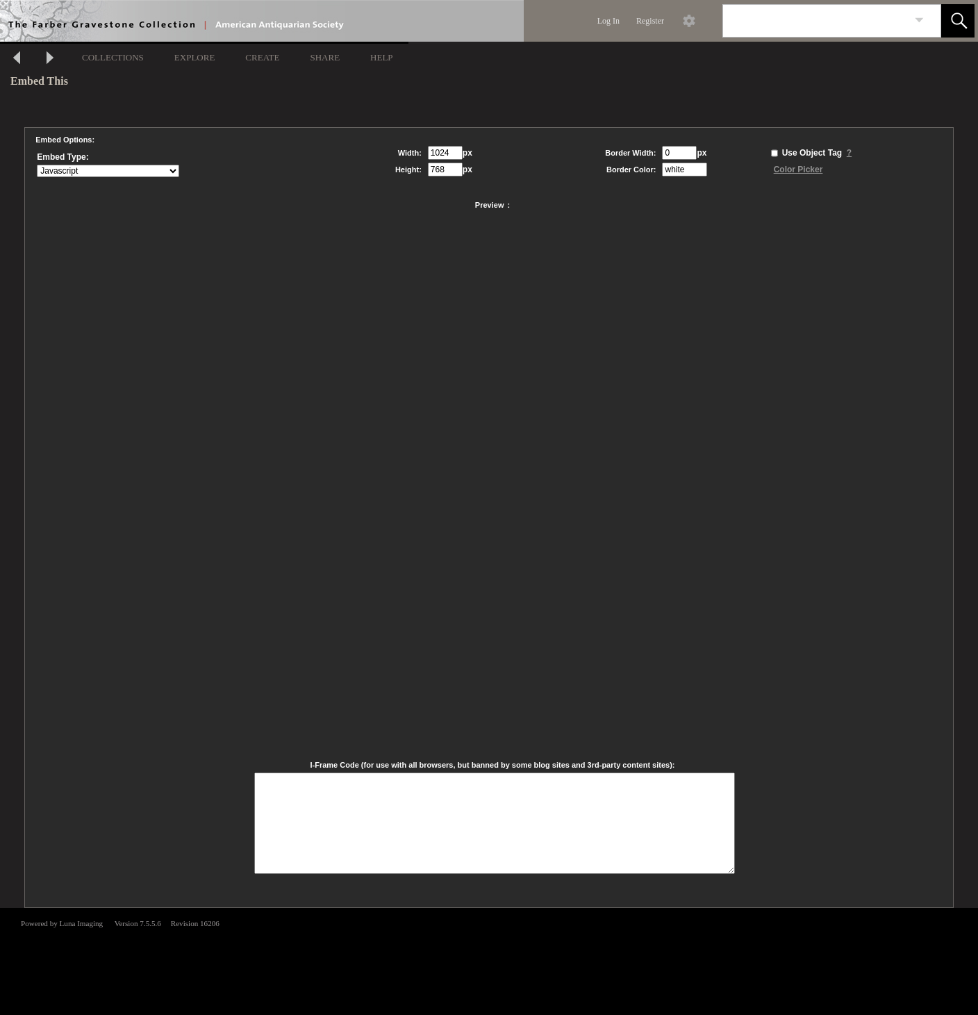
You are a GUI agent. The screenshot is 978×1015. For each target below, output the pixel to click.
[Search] (815, 21)
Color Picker (798, 169)
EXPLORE (194, 57)
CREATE (262, 57)
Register (650, 21)
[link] (919, 20)
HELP (381, 57)
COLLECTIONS (113, 57)
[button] (958, 21)
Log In (608, 21)
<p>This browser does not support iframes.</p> (489, 960)
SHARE (325, 57)
